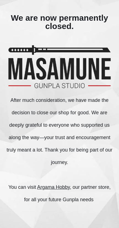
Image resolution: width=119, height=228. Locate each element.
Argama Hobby (53, 187)
